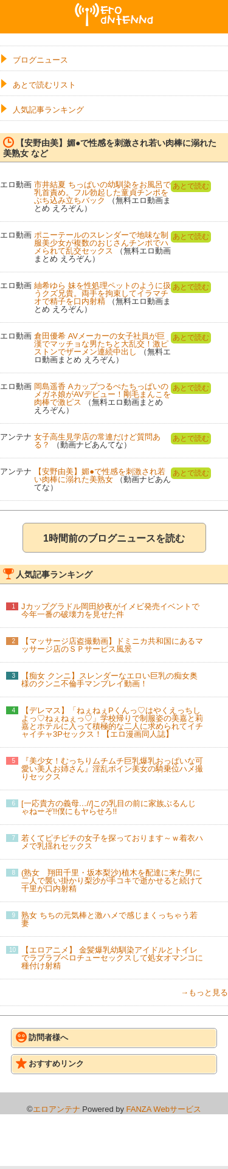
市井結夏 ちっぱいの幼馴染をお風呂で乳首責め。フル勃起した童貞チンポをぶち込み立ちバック (102, 192)
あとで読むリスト (44, 84)
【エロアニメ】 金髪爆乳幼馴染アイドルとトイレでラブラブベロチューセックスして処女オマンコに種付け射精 (112, 957)
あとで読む (191, 186)
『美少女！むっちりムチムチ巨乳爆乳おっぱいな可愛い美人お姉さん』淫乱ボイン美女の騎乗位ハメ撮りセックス (112, 768)
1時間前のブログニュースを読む (114, 538)
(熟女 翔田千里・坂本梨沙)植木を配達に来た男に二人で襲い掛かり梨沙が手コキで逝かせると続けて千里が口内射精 (112, 880)
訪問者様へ (42, 1037)
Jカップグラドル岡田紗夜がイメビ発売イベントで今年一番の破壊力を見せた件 (110, 610)
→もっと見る (204, 992)
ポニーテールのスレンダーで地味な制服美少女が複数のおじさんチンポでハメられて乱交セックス (101, 242)
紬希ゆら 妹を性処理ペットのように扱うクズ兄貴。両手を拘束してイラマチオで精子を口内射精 (102, 293)
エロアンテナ (114, 8)
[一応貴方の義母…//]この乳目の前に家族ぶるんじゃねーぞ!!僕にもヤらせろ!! (108, 807)
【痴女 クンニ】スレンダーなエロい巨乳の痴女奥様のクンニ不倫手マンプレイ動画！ (109, 679)
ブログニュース (40, 59)
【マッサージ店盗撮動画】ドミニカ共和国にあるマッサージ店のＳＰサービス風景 (112, 644)
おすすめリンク (50, 1063)
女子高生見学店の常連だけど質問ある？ (97, 440)
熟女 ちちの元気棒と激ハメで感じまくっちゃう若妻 (109, 919)
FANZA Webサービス (163, 1109)
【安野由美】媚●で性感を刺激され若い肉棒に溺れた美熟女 (99, 475)
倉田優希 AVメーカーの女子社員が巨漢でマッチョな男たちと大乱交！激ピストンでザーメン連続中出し (101, 343)
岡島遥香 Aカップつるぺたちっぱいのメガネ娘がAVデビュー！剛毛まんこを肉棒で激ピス (102, 394)
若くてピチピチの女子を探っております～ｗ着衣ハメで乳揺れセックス (112, 841)
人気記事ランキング (48, 109)
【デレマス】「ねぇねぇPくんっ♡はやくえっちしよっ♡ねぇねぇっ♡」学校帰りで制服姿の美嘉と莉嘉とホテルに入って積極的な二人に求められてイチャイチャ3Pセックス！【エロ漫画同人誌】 (112, 722)
